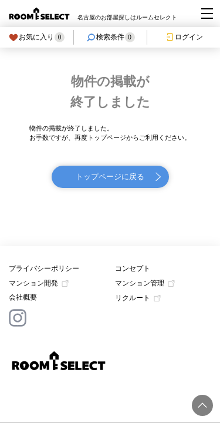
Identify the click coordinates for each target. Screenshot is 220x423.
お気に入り (37, 37)
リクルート (132, 298)
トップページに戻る (110, 176)
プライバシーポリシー (44, 268)
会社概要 (23, 297)
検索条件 (110, 37)
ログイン (184, 37)
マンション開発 (33, 283)
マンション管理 (139, 283)
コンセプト (132, 268)
